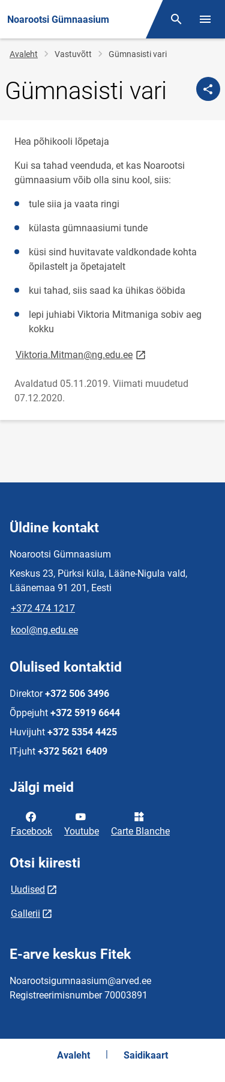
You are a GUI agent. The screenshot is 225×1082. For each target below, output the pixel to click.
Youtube (81, 823)
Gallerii (25, 913)
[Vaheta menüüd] (205, 19)
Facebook (31, 823)
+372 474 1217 (43, 608)
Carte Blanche (140, 823)
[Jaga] (208, 89)
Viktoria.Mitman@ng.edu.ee (82, 354)
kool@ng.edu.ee (44, 630)
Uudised (28, 889)
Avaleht (24, 54)
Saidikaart (146, 1055)
